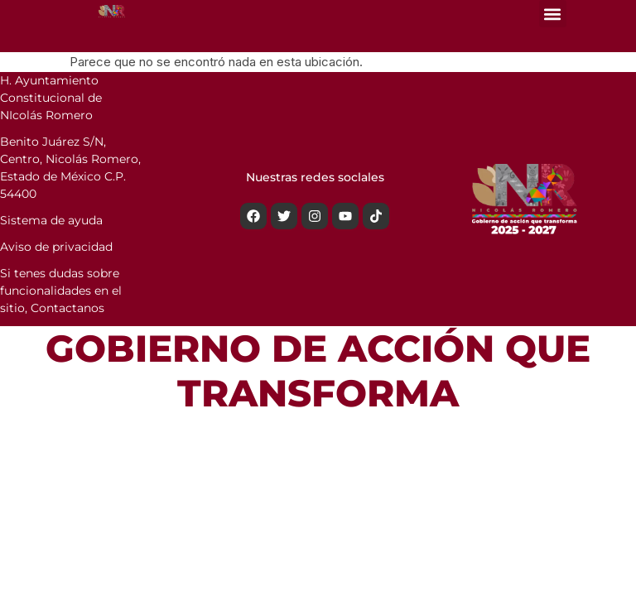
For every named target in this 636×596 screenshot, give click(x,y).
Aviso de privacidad (56, 246)
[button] (552, 13)
